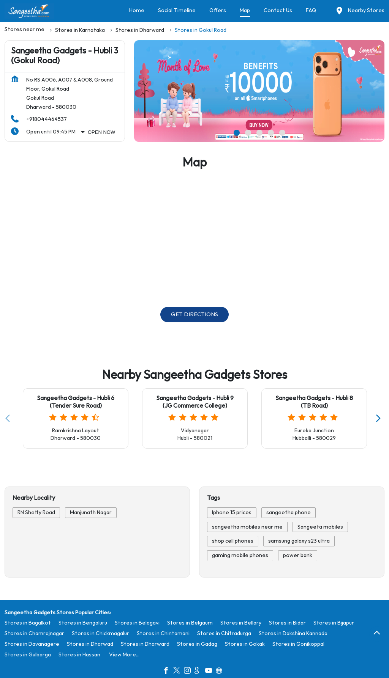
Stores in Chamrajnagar (34, 633)
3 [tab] (259, 133)
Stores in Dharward (145, 644)
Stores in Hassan (79, 655)
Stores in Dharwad (90, 644)
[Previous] (9, 418)
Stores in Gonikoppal (298, 644)
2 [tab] (248, 133)
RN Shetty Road (36, 512)
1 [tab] (237, 133)
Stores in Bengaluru (83, 623)
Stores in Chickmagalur (100, 633)
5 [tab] (282, 133)
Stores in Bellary (240, 623)
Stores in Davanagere (32, 644)
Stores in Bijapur (333, 623)
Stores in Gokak (245, 644)
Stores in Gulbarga (28, 655)
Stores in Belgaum (190, 623)
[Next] (379, 418)
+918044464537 (46, 119)
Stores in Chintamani (163, 633)
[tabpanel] (259, 91)
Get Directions (194, 314)
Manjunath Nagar (91, 512)
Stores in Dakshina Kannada (293, 633)
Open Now (101, 132)
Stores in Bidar (287, 623)
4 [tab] (271, 133)
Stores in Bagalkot (28, 623)
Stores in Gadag (197, 644)
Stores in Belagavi (137, 623)
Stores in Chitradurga (224, 633)
